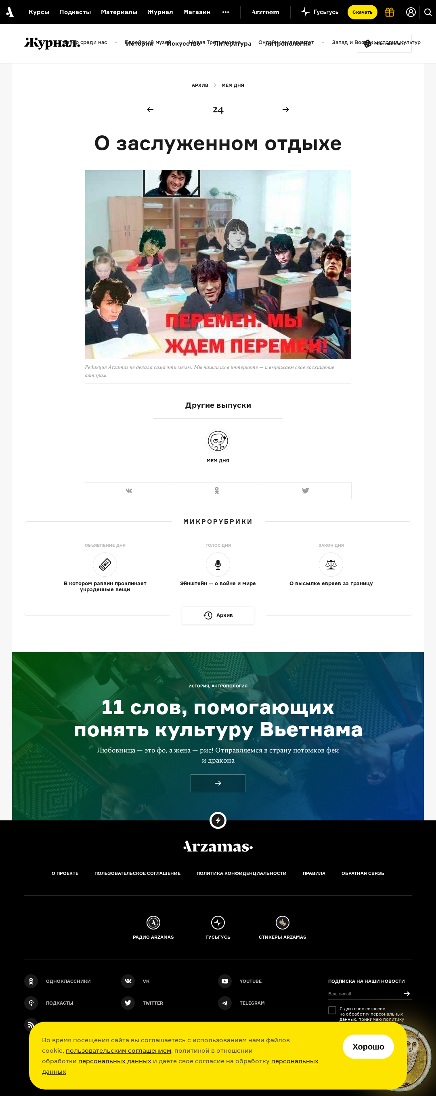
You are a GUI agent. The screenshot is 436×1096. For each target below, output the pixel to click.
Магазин (197, 12)
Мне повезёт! (390, 43)
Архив (200, 85)
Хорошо (368, 1046)
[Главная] (218, 846)
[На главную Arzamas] (9, 12)
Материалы (119, 12)
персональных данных (114, 1061)
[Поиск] (428, 12)
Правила (314, 873)
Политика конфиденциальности (242, 873)
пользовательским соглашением (118, 1050)
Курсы (39, 12)
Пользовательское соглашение (137, 873)
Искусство (183, 43)
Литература (233, 43)
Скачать (362, 12)
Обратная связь (363, 873)
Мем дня (233, 85)
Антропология (288, 43)
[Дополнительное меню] (226, 12)
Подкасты (75, 12)
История (139, 43)
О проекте (65, 873)
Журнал (160, 12)
